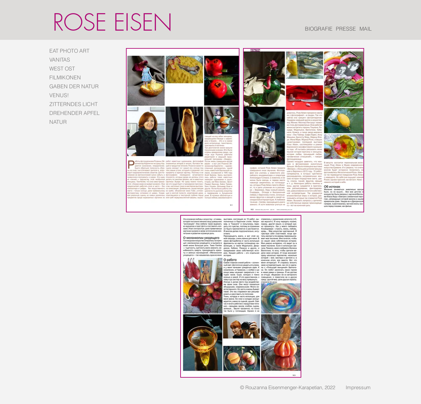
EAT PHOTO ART (69, 50)
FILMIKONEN (65, 77)
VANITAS (59, 59)
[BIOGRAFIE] (319, 28)
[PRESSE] (345, 28)
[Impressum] (358, 387)
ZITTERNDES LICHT (73, 104)
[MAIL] (365, 28)
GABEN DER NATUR (74, 86)
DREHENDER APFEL (74, 113)
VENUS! (59, 95)
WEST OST (62, 68)
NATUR (58, 122)
